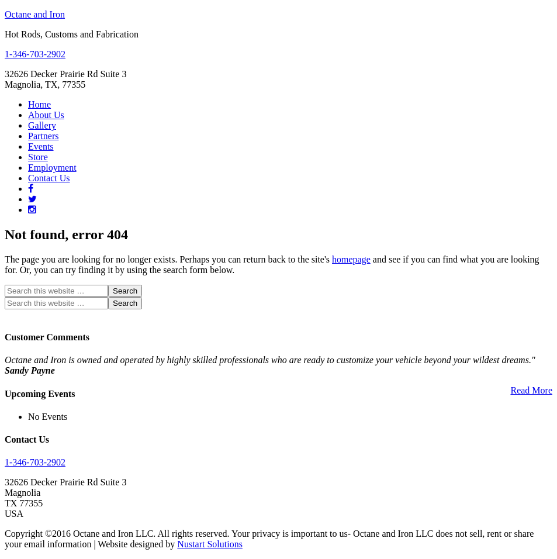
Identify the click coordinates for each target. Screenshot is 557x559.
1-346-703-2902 (35, 54)
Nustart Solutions (210, 544)
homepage (351, 259)
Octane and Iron (35, 14)
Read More (531, 390)
